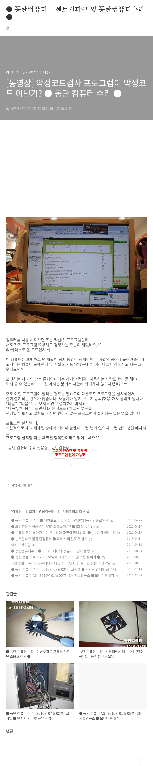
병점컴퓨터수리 (49, 511)
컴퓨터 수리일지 (23, 511)
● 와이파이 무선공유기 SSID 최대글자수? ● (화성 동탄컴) (53, 526)
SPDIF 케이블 (21, 544)
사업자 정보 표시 (19, 485)
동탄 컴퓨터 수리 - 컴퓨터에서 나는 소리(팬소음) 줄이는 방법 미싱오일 (60, 563)
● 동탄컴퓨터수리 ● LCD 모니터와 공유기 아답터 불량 (50, 550)
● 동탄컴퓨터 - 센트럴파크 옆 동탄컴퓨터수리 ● (75, 10)
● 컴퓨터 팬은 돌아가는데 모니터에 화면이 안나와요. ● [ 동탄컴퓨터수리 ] (64, 532)
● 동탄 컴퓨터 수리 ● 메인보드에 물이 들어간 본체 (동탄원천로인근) (60, 520)
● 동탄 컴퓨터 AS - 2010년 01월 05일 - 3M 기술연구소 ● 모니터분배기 (62, 575)
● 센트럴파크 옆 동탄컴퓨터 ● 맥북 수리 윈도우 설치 (49, 538)
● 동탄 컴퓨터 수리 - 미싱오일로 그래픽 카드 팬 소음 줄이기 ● (55, 556)
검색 (132, 9)
